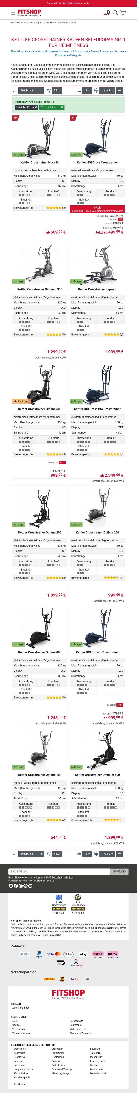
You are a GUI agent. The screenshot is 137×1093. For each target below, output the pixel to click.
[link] (11, 886)
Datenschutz (76, 1021)
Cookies (16, 1025)
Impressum (76, 1025)
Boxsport (56, 1061)
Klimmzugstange (60, 1073)
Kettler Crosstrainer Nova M (40, 162)
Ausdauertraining (31, 22)
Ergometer (57, 1048)
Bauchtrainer (97, 1069)
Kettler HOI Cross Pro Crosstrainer (97, 409)
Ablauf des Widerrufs (80, 1033)
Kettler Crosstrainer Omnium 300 (39, 289)
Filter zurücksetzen (52, 107)
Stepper (94, 1065)
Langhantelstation (23, 1069)
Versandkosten (20, 1029)
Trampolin (95, 1053)
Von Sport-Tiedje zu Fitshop (26, 920)
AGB (14, 1021)
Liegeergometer (98, 1061)
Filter (57, 90)
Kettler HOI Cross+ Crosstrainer (97, 652)
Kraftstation (58, 1053)
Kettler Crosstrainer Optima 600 (39, 409)
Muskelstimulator (99, 1073)
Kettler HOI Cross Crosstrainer (97, 162)
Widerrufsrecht (77, 1029)
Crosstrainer (48, 22)
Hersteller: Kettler (26, 107)
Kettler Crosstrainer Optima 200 (39, 532)
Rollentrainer (58, 1065)
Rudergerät (19, 1053)
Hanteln (18, 1061)
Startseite (15, 22)
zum (20, 1007)
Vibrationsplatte (22, 1077)
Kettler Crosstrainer (67, 22)
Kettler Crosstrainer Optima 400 (39, 652)
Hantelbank (58, 1057)
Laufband (95, 1048)
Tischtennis (19, 1057)
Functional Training (62, 1069)
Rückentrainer (21, 1073)
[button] (119, 90)
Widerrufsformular (21, 1033)
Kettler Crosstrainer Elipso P (97, 289)
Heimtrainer (20, 1065)
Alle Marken (20, 1084)
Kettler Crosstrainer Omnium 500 (97, 775)
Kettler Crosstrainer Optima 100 (39, 775)
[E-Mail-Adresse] (59, 871)
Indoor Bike (96, 1057)
